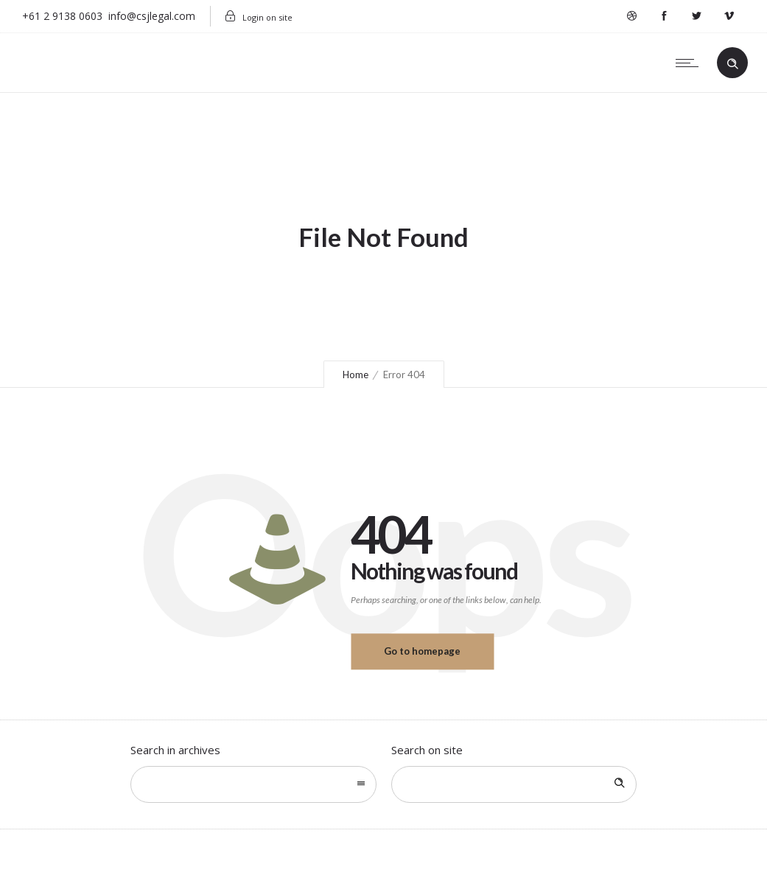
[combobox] (253, 784)
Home (355, 374)
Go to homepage (422, 651)
